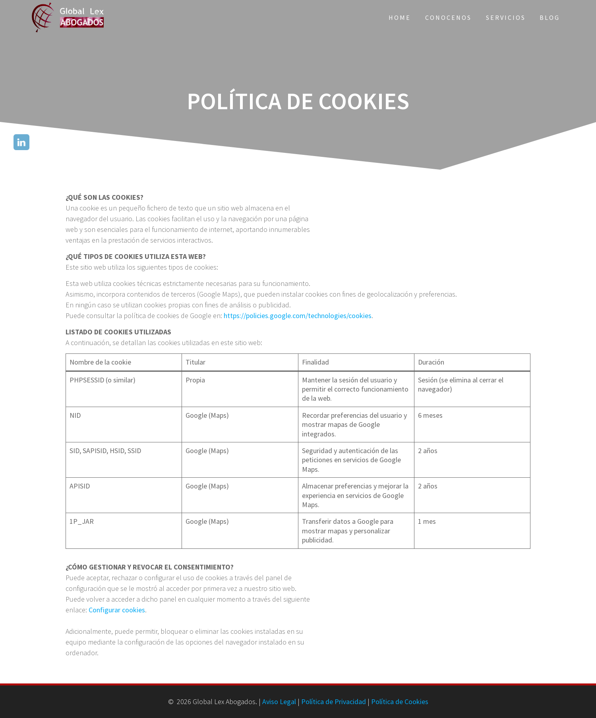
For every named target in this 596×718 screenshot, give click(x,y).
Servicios (506, 17)
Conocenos (448, 17)
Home (400, 17)
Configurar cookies (117, 609)
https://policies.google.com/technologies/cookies (298, 315)
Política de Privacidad (333, 701)
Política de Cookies (399, 701)
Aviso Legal (279, 701)
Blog (550, 17)
